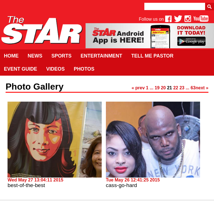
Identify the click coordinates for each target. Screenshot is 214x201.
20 (163, 87)
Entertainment (101, 56)
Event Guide (20, 69)
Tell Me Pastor (152, 56)
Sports (61, 56)
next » (202, 87)
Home (11, 56)
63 (193, 87)
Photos (84, 69)
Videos (55, 69)
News (35, 56)
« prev (138, 87)
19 (157, 87)
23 (181, 87)
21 (169, 87)
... (151, 87)
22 (175, 87)
